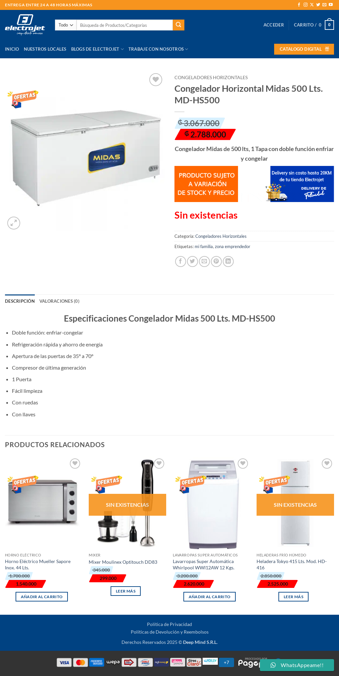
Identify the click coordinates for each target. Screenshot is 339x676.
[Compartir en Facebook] (180, 261)
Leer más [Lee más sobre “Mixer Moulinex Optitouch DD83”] (125, 591)
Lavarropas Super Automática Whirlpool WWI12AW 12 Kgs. (203, 564)
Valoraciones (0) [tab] (59, 301)
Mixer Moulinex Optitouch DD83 (123, 562)
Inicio (12, 49)
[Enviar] (178, 25)
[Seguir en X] (312, 5)
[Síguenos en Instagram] (306, 5)
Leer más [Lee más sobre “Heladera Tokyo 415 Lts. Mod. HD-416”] (293, 597)
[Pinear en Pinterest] (216, 261)
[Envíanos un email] (324, 5)
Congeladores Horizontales (211, 77)
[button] (274, 24)
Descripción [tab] (20, 301)
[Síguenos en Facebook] (299, 5)
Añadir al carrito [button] (42, 597)
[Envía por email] (204, 261)
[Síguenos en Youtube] (331, 5)
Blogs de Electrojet (97, 49)
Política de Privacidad (169, 624)
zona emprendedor (232, 246)
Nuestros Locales (45, 49)
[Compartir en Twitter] (192, 261)
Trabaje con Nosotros (158, 49)
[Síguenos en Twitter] (318, 5)
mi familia (204, 246)
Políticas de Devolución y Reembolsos (170, 632)
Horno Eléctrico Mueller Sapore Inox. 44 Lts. (38, 564)
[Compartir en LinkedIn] (228, 261)
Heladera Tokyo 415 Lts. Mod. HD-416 (292, 564)
